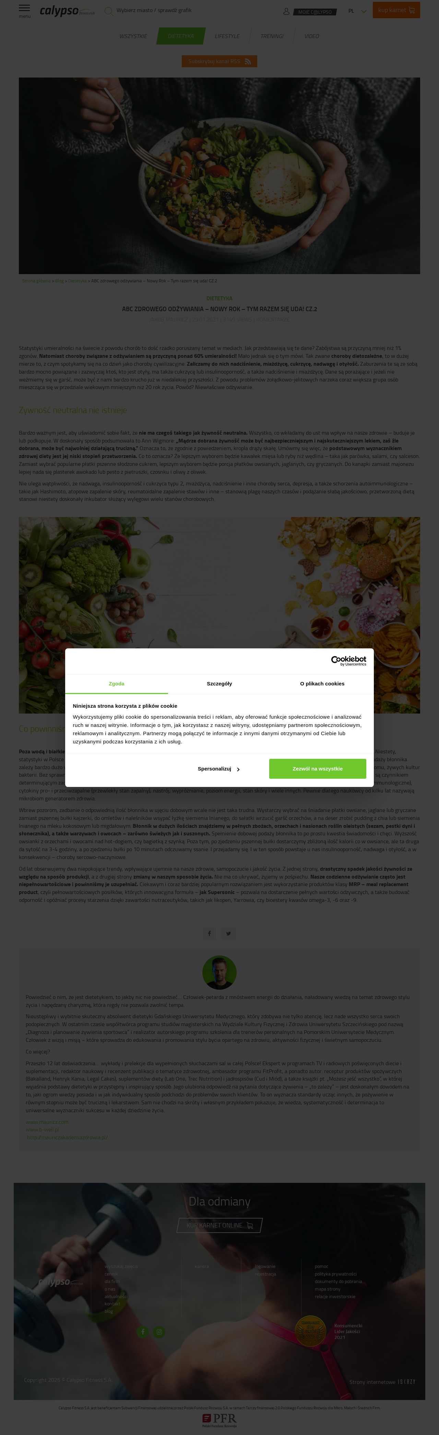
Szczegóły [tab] (219, 683)
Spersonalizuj (219, 769)
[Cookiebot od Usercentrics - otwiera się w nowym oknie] (336, 661)
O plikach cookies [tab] (322, 683)
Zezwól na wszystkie (318, 769)
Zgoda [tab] (116, 683)
